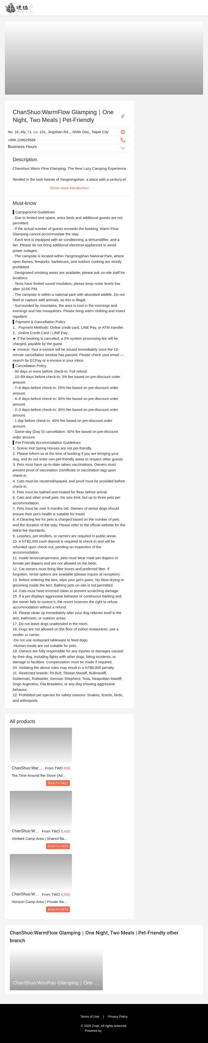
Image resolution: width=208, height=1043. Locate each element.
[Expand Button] (123, 148)
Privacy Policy (116, 1016)
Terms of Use (91, 1016)
